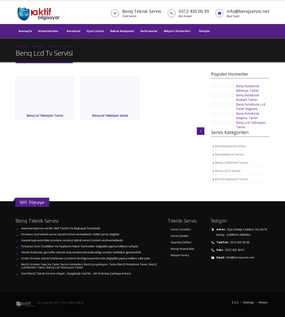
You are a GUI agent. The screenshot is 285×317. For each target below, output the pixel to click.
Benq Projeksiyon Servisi (231, 179)
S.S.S (235, 302)
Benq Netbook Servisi (229, 154)
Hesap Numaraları (182, 249)
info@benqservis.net (240, 257)
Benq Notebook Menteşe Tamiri (247, 88)
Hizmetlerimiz (48, 31)
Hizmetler (38, 46)
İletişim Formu (180, 255)
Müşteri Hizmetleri (177, 31)
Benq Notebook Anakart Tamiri (247, 97)
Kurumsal (73, 31)
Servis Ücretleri (181, 229)
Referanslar (149, 31)
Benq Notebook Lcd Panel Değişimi (250, 106)
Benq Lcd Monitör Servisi (231, 163)
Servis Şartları (180, 236)
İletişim (204, 31)
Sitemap (248, 302)
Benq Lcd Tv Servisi (61, 46)
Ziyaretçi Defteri (181, 242)
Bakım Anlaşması (122, 31)
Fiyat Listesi (95, 31)
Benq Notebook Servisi (230, 146)
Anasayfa (25, 31)
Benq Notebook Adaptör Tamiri (247, 115)
